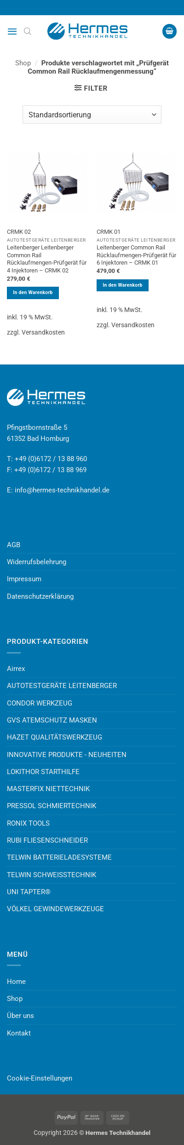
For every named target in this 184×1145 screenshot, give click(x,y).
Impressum (24, 579)
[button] (12, 31)
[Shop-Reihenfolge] (92, 114)
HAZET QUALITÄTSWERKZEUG (54, 737)
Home (16, 981)
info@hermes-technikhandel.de (62, 490)
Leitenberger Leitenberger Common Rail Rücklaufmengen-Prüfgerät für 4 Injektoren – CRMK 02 (46, 259)
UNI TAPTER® (29, 892)
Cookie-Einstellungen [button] (39, 1078)
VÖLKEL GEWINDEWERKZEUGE (55, 909)
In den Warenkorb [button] (32, 292)
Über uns (20, 1016)
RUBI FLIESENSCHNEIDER (47, 840)
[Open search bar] (27, 31)
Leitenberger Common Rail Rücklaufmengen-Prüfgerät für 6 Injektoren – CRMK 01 (136, 255)
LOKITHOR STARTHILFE (43, 772)
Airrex (16, 669)
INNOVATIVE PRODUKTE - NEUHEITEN (66, 755)
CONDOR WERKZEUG (39, 703)
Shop (23, 63)
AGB (13, 545)
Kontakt (19, 1033)
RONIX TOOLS (28, 823)
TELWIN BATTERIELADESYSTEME (59, 857)
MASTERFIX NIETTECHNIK (48, 789)
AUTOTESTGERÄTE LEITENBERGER (62, 686)
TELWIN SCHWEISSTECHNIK (51, 875)
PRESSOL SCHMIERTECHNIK (51, 806)
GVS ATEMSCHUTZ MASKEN (52, 720)
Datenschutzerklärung (40, 596)
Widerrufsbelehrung (36, 562)
